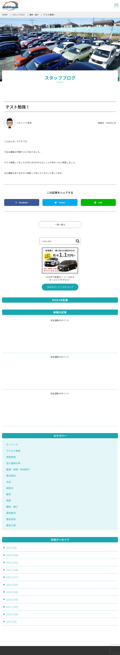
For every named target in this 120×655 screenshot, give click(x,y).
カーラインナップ (41, 599)
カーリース (12, 384)
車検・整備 (10, 617)
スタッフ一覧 (39, 607)
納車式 (9, 428)
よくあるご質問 (40, 615)
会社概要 (67, 599)
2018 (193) (12, 539)
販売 (8, 434)
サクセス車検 (13, 390)
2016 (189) (12, 554)
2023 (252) (12, 502)
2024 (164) (12, 495)
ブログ (65, 615)
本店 (8, 422)
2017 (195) (12, 547)
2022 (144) (12, 510)
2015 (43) (11, 561)
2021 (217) (12, 517)
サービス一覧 (9, 599)
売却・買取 (10, 623)
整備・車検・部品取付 (18, 409)
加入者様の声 (13, 403)
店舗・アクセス (40, 624)
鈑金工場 (11, 465)
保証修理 (11, 397)
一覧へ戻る (60, 164)
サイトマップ (68, 649)
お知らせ (67, 607)
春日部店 (11, 415)
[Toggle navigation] (116, 5)
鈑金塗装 (11, 459)
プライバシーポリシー (89, 649)
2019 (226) (12, 532)
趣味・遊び (12, 446)
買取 (8, 440)
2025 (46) (11, 487)
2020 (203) (12, 525)
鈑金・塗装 (10, 630)
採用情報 (67, 624)
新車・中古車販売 (13, 610)
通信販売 (11, 453)
